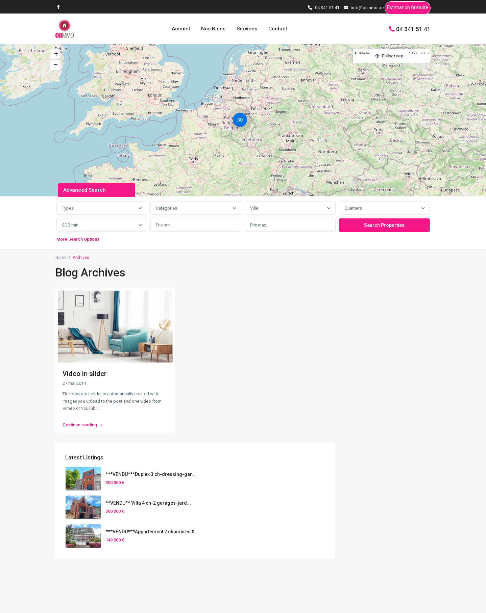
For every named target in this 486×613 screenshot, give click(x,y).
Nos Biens (213, 29)
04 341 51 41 (413, 28)
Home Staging (373, 543)
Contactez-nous (178, 528)
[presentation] (260, 515)
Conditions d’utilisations (337, 602)
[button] (242, 121)
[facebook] (60, 7)
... (98, 408)
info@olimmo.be (178, 518)
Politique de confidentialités (401, 602)
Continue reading (82, 421)
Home (61, 257)
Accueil (181, 29)
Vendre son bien (375, 522)
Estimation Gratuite (407, 8)
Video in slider (84, 374)
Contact (277, 29)
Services (247, 29)
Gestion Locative (375, 554)
